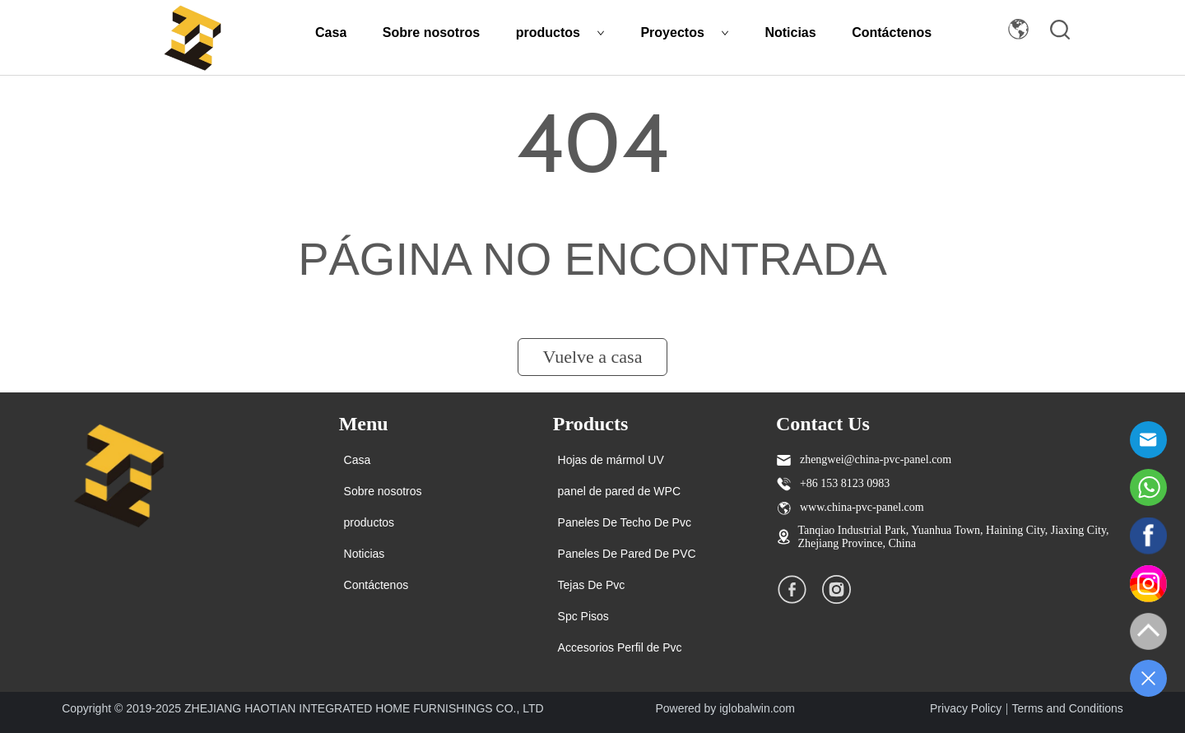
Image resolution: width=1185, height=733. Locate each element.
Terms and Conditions (1066, 708)
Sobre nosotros (431, 32)
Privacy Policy (965, 708)
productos (560, 32)
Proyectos (684, 32)
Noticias (790, 32)
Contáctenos (892, 32)
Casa (330, 32)
